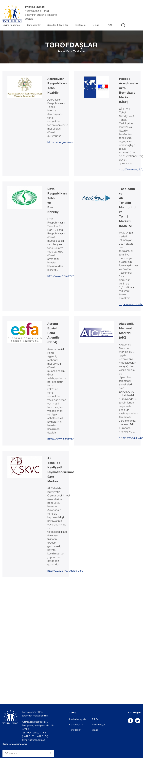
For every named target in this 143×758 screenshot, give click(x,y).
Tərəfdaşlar (80, 25)
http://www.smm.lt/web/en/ (64, 275)
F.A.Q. (95, 719)
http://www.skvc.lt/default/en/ (65, 570)
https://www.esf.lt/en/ (60, 438)
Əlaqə (96, 25)
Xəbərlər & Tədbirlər (57, 25)
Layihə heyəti (98, 724)
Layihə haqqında (11, 25)
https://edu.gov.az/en (60, 142)
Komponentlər (33, 25)
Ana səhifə (63, 51)
